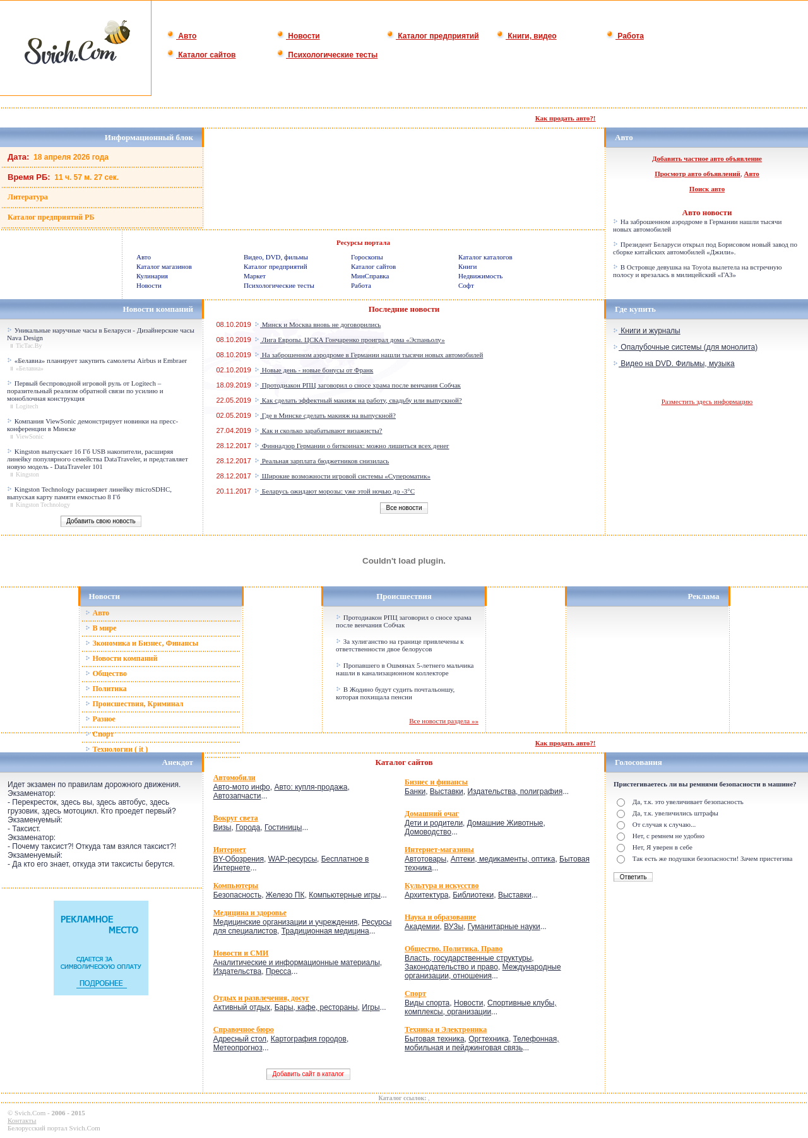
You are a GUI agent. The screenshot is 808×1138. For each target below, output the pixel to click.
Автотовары (425, 859)
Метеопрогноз (238, 1047)
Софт (466, 285)
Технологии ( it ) (116, 749)
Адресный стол (239, 1038)
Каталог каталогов (485, 257)
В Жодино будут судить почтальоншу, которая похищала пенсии (395, 693)
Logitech (27, 406)
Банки (415, 791)
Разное (100, 718)
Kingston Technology (43, 504)
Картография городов (309, 1038)
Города (247, 827)
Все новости (404, 507)
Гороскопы (367, 257)
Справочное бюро (243, 1029)
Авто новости (707, 212)
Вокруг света (235, 818)
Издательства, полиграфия (514, 791)
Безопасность (237, 895)
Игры (370, 1007)
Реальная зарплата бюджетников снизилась (321, 461)
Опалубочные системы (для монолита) (685, 347)
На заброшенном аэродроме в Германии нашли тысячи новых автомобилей (368, 355)
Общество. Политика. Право (453, 948)
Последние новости (404, 309)
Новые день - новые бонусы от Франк (313, 370)
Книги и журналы (646, 330)
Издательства (237, 971)
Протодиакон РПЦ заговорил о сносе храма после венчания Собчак (357, 385)
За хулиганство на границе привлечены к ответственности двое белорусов (400, 645)
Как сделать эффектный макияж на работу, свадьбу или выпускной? (358, 400)
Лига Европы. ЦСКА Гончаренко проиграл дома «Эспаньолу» (349, 339)
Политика (106, 688)
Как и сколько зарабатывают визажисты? (318, 430)
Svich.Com (30, 1113)
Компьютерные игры (345, 895)
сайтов (420, 762)
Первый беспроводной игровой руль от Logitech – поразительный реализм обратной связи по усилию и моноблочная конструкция (85, 390)
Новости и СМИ (241, 953)
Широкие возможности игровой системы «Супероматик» (342, 476)
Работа (625, 36)
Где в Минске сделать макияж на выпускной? (325, 415)
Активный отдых (241, 1007)
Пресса (279, 971)
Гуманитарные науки (504, 926)
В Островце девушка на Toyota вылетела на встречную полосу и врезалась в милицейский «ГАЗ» (697, 270)
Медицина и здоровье (250, 912)
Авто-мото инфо (241, 787)
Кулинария (152, 276)
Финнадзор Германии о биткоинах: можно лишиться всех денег (351, 445)
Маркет (255, 276)
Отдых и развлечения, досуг (261, 997)
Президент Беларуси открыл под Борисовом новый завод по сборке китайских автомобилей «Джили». (705, 248)
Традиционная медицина (325, 931)
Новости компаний (121, 658)
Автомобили (234, 777)
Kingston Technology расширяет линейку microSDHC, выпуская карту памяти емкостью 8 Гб (89, 493)
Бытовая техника (435, 1038)
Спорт (99, 734)
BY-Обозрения (238, 859)
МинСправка (370, 276)
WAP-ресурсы (292, 859)
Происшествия (404, 596)
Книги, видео (526, 36)
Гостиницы (283, 827)
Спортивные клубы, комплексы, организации (481, 1007)
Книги (467, 266)
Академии (422, 926)
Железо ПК (285, 895)
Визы (222, 827)
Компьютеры (236, 885)
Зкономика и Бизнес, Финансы (142, 643)
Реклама (703, 596)
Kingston (27, 474)
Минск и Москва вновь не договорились (317, 324)
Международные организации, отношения (483, 971)
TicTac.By (29, 345)
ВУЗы (453, 926)
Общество (106, 673)
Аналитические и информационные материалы (296, 962)
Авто (181, 36)
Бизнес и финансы (436, 782)
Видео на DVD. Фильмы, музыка (674, 363)
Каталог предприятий (432, 36)
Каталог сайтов (201, 54)
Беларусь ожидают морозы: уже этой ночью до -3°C (334, 491)
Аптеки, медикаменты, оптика (503, 859)
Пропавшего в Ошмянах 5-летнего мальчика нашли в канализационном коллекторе (405, 669)
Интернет (229, 849)
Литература (28, 197)
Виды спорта (427, 1003)
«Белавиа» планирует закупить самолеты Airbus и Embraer (101, 360)
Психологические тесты (326, 54)
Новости (298, 36)
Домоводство (428, 831)
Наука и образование (440, 917)
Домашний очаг (432, 813)
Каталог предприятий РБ (51, 217)
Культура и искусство (442, 885)
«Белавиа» (30, 368)
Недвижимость (480, 276)
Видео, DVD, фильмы (276, 257)
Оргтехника (488, 1038)
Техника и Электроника (446, 1029)
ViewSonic (30, 436)
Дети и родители (434, 823)
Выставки (446, 791)
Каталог (392, 762)
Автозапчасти (237, 795)
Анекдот (177, 762)
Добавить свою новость (101, 521)
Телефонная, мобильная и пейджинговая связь (482, 1043)
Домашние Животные (505, 823)
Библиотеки (473, 895)
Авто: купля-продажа (310, 787)
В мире (101, 628)
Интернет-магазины (439, 849)
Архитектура (427, 895)
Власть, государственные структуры (468, 958)
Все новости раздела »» (443, 721)
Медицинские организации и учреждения (285, 922)
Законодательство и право (451, 967)
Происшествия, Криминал (134, 703)
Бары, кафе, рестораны (316, 1007)
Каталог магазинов (164, 266)
